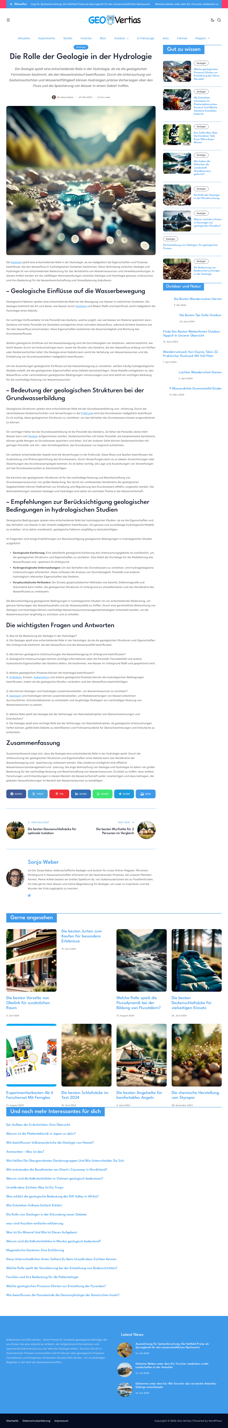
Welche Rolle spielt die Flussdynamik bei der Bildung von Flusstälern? (138, 1003)
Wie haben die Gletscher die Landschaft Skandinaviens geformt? (202, 168)
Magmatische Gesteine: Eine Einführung (35, 1250)
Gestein (33, 436)
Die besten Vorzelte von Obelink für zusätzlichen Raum (28, 1003)
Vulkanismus (41, 677)
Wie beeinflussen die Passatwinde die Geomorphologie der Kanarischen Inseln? (63, 1295)
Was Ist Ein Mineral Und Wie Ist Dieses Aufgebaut (41, 1232)
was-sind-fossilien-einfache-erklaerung (34, 1223)
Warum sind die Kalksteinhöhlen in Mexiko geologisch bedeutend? (53, 1241)
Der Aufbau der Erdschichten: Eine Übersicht (38, 1125)
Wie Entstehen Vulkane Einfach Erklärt (34, 1205)
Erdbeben (15, 677)
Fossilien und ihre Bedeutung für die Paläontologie (42, 1277)
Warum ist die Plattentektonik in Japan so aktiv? (41, 1134)
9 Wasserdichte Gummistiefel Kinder (195, 388)
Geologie (81, 47)
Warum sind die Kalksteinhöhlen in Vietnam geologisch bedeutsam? (54, 1178)
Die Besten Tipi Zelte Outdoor (201, 315)
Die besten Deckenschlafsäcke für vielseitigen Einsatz (192, 1003)
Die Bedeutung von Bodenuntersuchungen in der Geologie (207, 270)
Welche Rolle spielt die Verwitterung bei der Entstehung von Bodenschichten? (61, 1268)
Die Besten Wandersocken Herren (198, 299)
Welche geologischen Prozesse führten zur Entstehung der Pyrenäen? (56, 1286)
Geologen (15, 695)
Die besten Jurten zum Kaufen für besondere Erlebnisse (81, 936)
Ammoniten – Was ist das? (25, 1152)
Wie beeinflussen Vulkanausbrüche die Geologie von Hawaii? (50, 1142)
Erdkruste (87, 413)
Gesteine (81, 306)
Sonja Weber (67, 97)
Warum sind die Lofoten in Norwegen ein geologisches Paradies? (208, 222)
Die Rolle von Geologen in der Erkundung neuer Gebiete (46, 1214)
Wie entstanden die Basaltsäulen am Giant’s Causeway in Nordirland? (56, 1169)
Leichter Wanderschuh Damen (200, 372)
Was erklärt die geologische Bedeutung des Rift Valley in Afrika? (52, 1196)
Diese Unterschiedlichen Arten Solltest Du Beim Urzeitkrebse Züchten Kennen (61, 1259)
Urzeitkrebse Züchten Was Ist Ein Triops (34, 1187)
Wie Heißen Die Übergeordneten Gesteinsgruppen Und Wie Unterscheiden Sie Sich (65, 1160)
